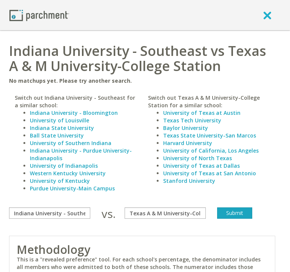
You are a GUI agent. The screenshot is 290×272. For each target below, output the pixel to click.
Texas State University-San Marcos (209, 135)
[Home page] (39, 15)
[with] (165, 213)
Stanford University (189, 180)
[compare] (49, 213)
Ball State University (57, 135)
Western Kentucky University (68, 173)
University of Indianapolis (64, 165)
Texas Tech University (192, 120)
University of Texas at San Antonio (209, 173)
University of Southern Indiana (70, 143)
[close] (267, 15)
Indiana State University (62, 127)
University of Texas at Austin (202, 112)
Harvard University (187, 143)
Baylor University (185, 127)
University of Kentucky (60, 180)
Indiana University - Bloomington (74, 112)
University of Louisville (59, 120)
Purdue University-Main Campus (72, 188)
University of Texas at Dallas (201, 165)
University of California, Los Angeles (211, 150)
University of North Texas (197, 158)
